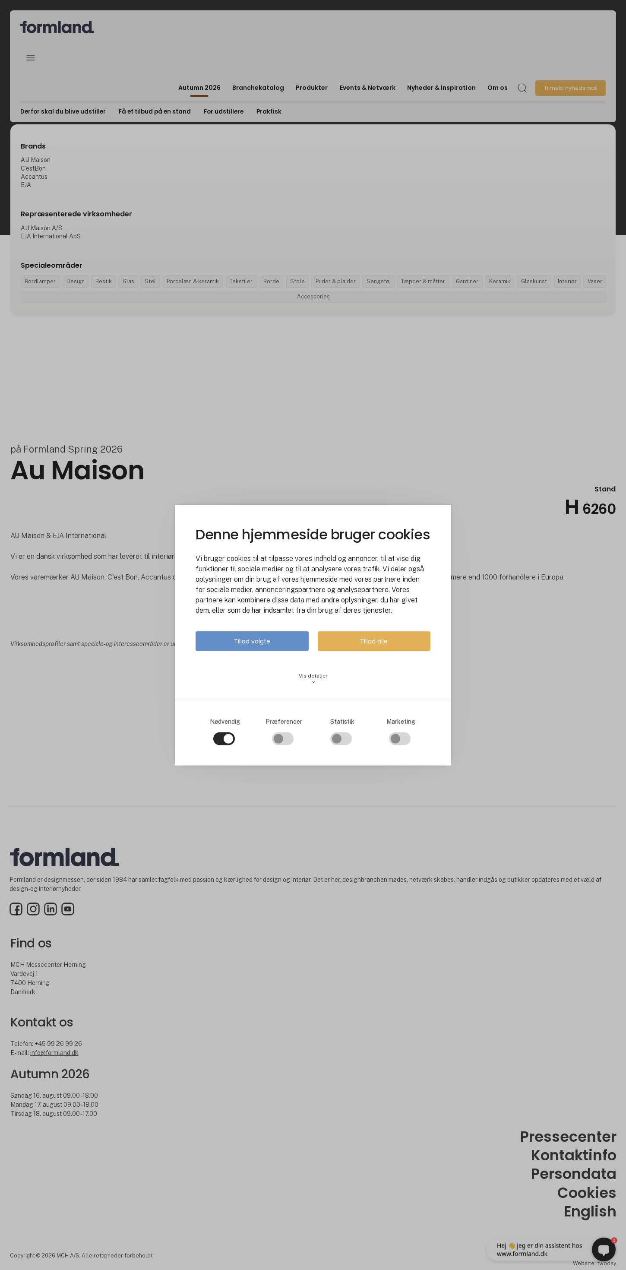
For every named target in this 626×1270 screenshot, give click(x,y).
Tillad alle (374, 641)
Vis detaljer (313, 678)
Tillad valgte (252, 641)
